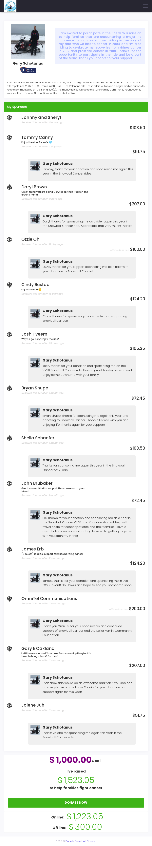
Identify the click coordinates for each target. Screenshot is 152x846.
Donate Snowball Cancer (81, 841)
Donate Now (76, 802)
